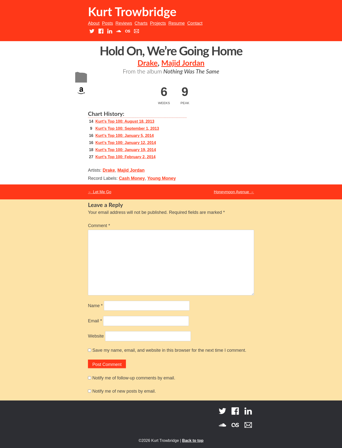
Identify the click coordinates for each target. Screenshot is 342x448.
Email (95, 320)
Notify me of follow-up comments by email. (133, 377)
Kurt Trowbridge (132, 11)
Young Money (161, 178)
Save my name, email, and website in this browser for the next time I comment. (169, 350)
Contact (194, 23)
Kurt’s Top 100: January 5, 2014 (124, 135)
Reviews (123, 23)
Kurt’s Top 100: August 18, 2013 (124, 121)
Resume (176, 23)
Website (96, 336)
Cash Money (132, 178)
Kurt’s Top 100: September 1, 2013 (127, 128)
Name (95, 305)
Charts (140, 23)
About (93, 23)
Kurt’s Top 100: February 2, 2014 (125, 157)
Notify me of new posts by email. (124, 391)
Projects (158, 23)
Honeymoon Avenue (234, 192)
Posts (107, 23)
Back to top (192, 440)
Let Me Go (99, 192)
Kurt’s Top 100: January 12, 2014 (125, 143)
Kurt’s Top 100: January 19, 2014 (125, 150)
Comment (99, 225)
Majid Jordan (182, 62)
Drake (147, 62)
